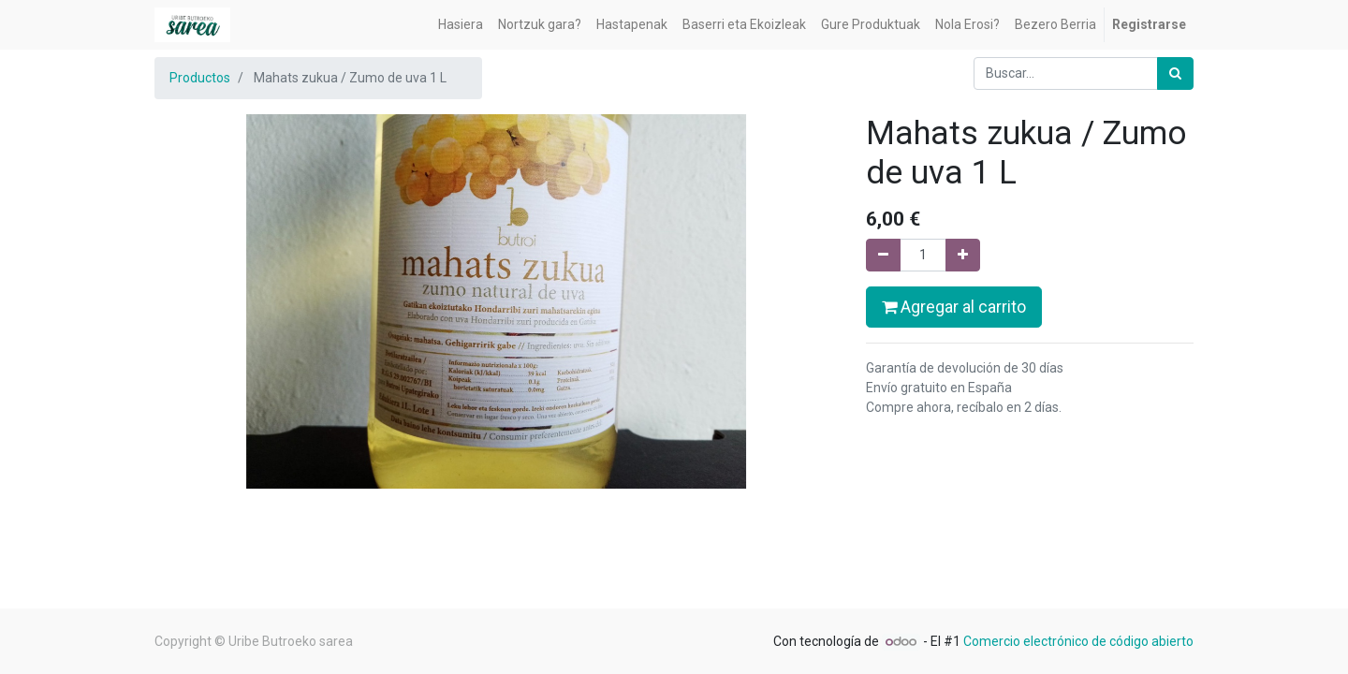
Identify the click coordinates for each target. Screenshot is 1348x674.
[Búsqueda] (1175, 73)
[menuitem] (461, 24)
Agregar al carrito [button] (954, 307)
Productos (199, 77)
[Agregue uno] (962, 255)
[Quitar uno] (883, 255)
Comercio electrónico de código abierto (1078, 641)
